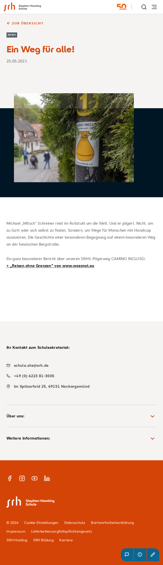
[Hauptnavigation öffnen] (154, 7)
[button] (127, 554)
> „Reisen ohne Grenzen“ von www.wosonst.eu (50, 265)
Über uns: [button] (81, 416)
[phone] (79, 376)
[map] (79, 386)
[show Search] (144, 7)
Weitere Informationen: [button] (81, 439)
